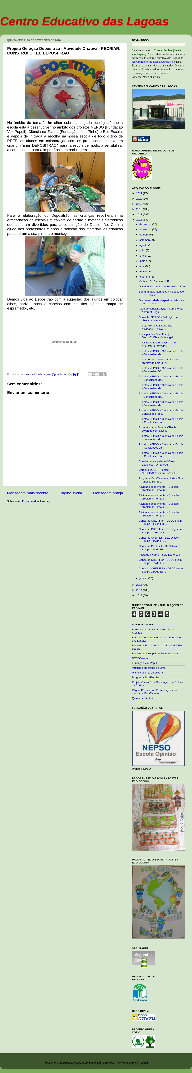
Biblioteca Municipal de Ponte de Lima (155, 653)
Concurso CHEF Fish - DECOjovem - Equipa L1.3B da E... (161, 531)
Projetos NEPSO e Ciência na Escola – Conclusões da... (161, 420)
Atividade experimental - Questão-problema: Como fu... (159, 488)
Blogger (143, 1062)
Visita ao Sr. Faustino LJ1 (154, 281)
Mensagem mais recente (27, 493)
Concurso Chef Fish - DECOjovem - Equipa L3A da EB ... (160, 548)
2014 (139, 589)
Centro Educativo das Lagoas (84, 21)
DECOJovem (140, 658)
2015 (139, 584)
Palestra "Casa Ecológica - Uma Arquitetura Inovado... (158, 344)
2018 (139, 209)
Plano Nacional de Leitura (147, 672)
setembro (145, 239)
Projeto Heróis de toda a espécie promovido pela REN (158, 361)
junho (143, 255)
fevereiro (145, 276)
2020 (139, 198)
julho (142, 250)
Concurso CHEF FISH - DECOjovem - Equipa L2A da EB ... (161, 570)
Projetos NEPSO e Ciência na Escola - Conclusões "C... (161, 370)
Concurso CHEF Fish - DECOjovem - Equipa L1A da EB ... (161, 561)
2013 (139, 595)
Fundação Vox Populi (145, 663)
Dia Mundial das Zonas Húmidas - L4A (162, 286)
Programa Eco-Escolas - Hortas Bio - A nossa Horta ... (161, 480)
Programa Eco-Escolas (146, 677)
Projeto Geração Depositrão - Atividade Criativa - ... (156, 327)
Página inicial (71, 493)
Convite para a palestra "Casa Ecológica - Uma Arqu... (157, 463)
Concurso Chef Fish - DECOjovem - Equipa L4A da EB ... (160, 539)
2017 (139, 214)
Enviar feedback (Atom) (36, 501)
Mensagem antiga (108, 493)
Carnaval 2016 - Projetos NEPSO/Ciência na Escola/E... (158, 471)
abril (142, 266)
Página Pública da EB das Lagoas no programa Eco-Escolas (154, 692)
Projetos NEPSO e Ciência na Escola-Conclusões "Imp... (161, 412)
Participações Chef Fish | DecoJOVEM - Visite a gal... (157, 336)
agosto (143, 245)
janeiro (143, 578)
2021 (139, 193)
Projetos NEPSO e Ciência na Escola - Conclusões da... (161, 353)
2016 (139, 219)
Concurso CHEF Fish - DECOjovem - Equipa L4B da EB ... (161, 522)
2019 (139, 203)
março (143, 271)
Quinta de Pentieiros (144, 698)
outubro (144, 234)
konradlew (108, 1062)
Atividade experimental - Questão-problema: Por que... (159, 497)
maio (142, 260)
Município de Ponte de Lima (148, 667)
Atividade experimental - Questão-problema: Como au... (159, 505)
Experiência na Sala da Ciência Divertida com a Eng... (157, 429)
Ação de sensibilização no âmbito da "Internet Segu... (161, 310)
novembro (145, 229)
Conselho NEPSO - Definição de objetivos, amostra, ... (158, 319)
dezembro (145, 224)
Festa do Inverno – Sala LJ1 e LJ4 (159, 554)
